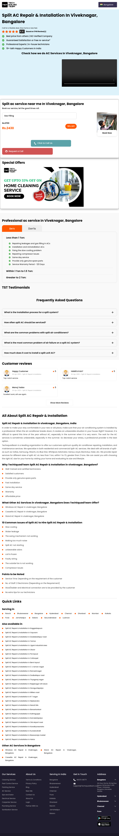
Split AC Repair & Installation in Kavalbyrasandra (24, 718)
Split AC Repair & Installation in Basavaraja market (25, 727)
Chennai (68, 605)
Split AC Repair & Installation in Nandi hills (21, 697)
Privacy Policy (31, 775)
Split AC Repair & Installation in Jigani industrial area (26, 637)
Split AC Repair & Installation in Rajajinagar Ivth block (26, 676)
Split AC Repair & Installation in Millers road (22, 684)
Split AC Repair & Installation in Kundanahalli (23, 723)
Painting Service (8, 779)
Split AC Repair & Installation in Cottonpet (21, 650)
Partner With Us (32, 798)
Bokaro (35, 610)
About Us (29, 790)
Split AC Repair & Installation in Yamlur (20, 633)
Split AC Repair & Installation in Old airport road (24, 714)
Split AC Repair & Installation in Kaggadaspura (23, 620)
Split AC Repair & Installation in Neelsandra (22, 693)
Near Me (29, 783)
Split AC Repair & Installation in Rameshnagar (23, 663)
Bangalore (39, 605)
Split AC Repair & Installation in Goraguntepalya (24, 680)
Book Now (107, 133)
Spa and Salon (8, 787)
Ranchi (8, 605)
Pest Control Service (10, 775)
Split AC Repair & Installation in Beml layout (22, 654)
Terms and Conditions (106, 829)
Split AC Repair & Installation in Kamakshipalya (24, 710)
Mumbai (95, 605)
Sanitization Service (9, 801)
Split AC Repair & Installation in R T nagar (21, 688)
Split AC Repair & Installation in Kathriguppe (22, 706)
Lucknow (66, 610)
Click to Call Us (45, 143)
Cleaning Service (8, 772)
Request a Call (82, 143)
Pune (7, 610)
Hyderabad (53, 605)
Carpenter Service (9, 794)
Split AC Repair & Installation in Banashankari (23, 701)
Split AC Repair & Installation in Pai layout (21, 646)
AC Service (6, 783)
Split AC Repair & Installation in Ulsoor (20, 641)
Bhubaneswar (22, 605)
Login (28, 794)
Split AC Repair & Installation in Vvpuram (21, 624)
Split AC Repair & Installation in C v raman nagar (24, 659)
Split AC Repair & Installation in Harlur (20, 731)
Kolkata (108, 605)
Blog (27, 779)
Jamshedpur (21, 610)
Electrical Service (8, 790)
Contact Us (30, 787)
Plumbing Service (9, 798)
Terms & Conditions (33, 772)
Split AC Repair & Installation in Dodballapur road (24, 667)
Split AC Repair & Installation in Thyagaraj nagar (24, 671)
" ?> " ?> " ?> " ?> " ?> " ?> (39, 115)
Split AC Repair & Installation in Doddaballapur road (26, 629)
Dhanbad (81, 605)
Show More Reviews (59, 394)
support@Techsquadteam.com (86, 778)
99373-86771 (82, 772)
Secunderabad (50, 610)
